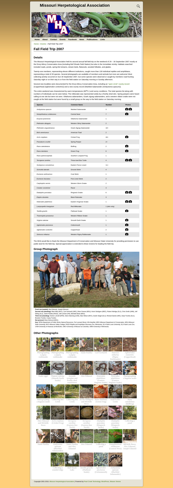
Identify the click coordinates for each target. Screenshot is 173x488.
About (44, 39)
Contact (53, 39)
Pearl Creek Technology (92, 481)
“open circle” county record (119, 84)
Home (37, 39)
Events (63, 39)
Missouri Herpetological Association (75, 5)
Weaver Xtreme (115, 481)
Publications (92, 39)
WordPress (105, 481)
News (81, 39)
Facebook (72, 39)
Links (102, 39)
